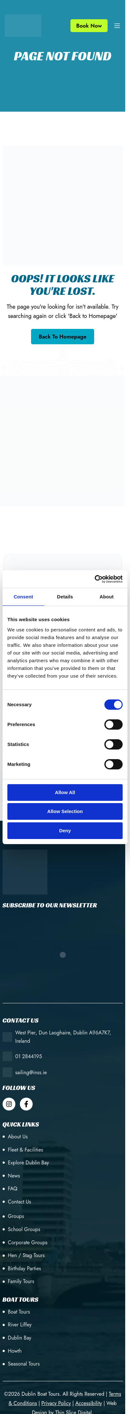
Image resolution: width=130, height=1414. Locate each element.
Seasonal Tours (24, 1363)
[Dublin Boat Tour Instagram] (9, 1104)
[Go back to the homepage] (62, 336)
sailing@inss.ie (31, 1072)
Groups (16, 1216)
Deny (65, 830)
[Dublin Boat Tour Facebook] (26, 1104)
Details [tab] (65, 596)
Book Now (89, 26)
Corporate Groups (27, 1242)
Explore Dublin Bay (28, 1162)
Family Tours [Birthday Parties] (21, 1281)
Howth (15, 1351)
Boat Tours (19, 1311)
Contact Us (19, 1201)
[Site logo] (23, 25)
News (14, 1175)
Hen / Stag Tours (26, 1255)
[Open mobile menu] (117, 25)
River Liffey (20, 1324)
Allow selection (65, 811)
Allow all (65, 792)
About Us (18, 1136)
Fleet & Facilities (25, 1149)
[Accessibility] (88, 1403)
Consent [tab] (23, 596)
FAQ (13, 1188)
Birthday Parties (24, 1268)
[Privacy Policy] (56, 1403)
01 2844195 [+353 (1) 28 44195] (28, 1056)
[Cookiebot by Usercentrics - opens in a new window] (95, 579)
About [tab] (107, 596)
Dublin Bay (19, 1337)
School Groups (24, 1229)
